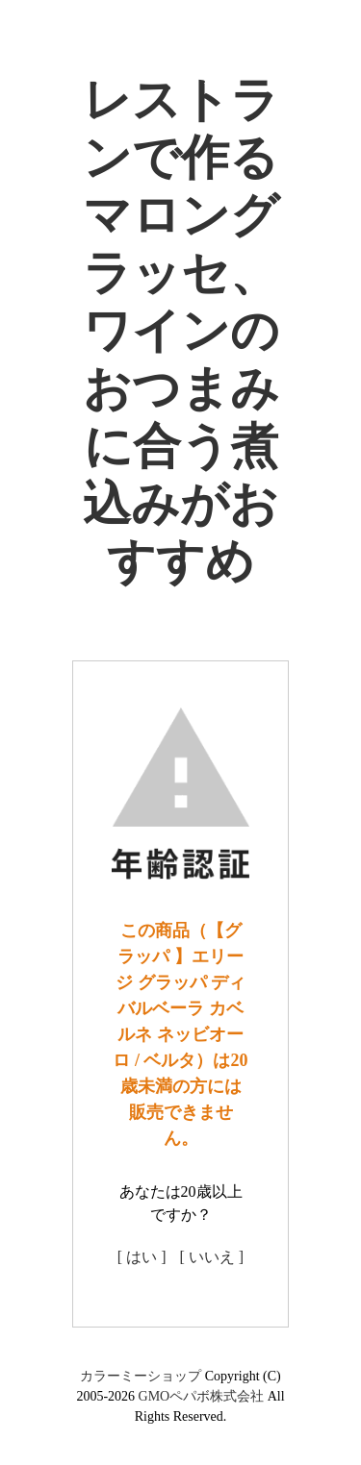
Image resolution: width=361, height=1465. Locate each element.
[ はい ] (142, 1257)
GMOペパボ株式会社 (202, 1396)
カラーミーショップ (140, 1376)
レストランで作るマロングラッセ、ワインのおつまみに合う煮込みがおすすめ (181, 330)
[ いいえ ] (212, 1257)
